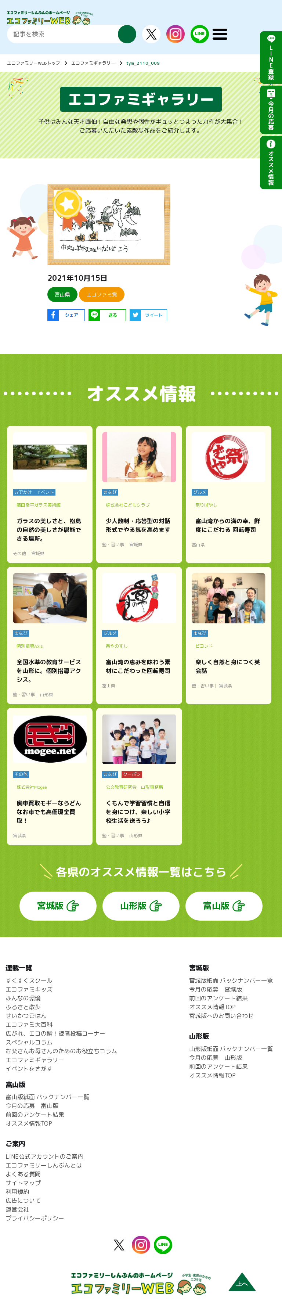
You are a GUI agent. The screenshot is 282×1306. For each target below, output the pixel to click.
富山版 (216, 905)
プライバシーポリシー (35, 1218)
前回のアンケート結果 (218, 998)
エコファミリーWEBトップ (33, 63)
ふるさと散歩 (23, 1007)
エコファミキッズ (29, 989)
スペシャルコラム (29, 1042)
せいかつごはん (26, 1016)
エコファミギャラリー (93, 63)
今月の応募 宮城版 (215, 989)
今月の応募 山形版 (215, 1058)
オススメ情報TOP (212, 1007)
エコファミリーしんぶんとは (44, 1165)
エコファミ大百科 (29, 1025)
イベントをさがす (29, 1069)
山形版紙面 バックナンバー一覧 (231, 1049)
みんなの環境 (23, 998)
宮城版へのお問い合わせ (221, 1016)
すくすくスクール (29, 980)
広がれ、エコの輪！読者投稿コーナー (55, 1033)
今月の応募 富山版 (32, 1106)
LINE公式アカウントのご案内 (44, 1156)
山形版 (133, 905)
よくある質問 (23, 1174)
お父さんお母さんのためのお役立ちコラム (61, 1051)
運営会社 (17, 1209)
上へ (242, 1284)
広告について (23, 1201)
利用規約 (17, 1192)
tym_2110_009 (143, 63)
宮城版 (50, 905)
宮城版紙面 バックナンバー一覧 (231, 980)
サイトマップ (23, 1183)
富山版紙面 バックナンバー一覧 (47, 1097)
